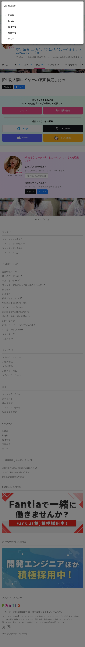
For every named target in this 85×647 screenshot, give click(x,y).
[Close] (80, 5)
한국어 (11, 39)
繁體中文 (12, 33)
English (11, 21)
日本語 (11, 15)
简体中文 (12, 27)
